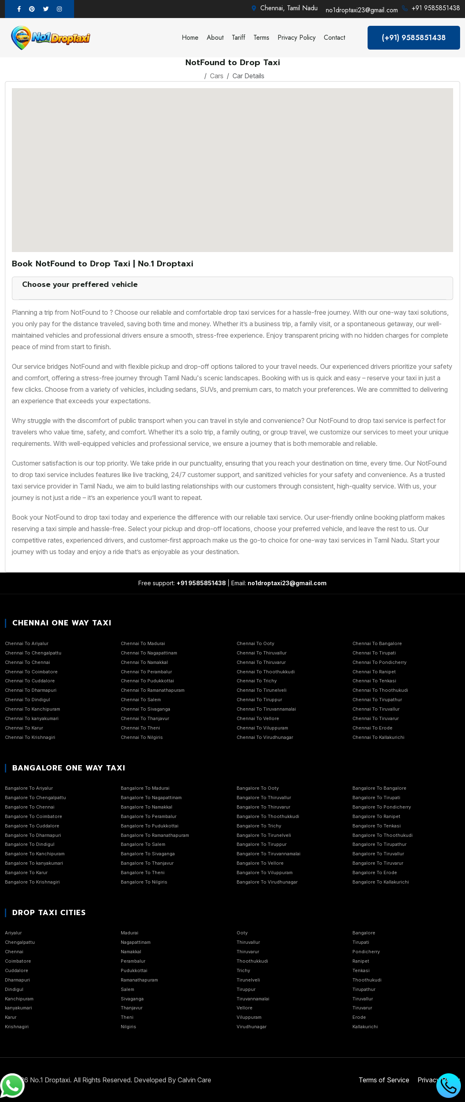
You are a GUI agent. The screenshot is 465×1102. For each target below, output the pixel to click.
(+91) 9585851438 (414, 37)
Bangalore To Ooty (258, 788)
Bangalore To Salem (143, 844)
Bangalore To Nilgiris (144, 882)
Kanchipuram (19, 999)
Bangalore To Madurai (145, 788)
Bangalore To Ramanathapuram (155, 835)
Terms (261, 37)
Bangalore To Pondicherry (381, 807)
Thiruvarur (248, 951)
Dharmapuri (17, 980)
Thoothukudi (366, 980)
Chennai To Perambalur (146, 672)
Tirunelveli (248, 980)
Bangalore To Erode (374, 872)
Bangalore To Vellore (260, 863)
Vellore (245, 1008)
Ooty (242, 933)
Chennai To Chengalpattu (33, 653)
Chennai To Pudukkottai (147, 681)
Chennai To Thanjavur (145, 718)
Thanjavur (131, 1008)
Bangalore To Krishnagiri (32, 882)
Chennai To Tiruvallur (376, 709)
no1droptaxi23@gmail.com (362, 10)
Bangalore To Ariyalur (29, 788)
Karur (10, 1017)
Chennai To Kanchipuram (32, 709)
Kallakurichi (365, 1026)
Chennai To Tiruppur (259, 699)
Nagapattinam (136, 942)
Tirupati (360, 942)
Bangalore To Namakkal (146, 807)
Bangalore (363, 933)
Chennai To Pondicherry (379, 662)
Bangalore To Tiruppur (262, 844)
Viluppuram (249, 1017)
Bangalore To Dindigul (29, 844)
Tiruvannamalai (253, 999)
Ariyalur (13, 933)
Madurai (129, 933)
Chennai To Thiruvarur (261, 662)
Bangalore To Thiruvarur (263, 807)
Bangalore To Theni (143, 872)
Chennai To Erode (372, 728)
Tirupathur (363, 989)
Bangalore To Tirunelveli (264, 835)
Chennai (14, 951)
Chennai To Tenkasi (374, 681)
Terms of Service (384, 1080)
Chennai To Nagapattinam (149, 653)
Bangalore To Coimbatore (33, 816)
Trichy (243, 970)
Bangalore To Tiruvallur (378, 854)
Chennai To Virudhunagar (265, 737)
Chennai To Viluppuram (262, 728)
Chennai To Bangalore (377, 643)
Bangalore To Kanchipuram (35, 854)
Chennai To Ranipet (374, 672)
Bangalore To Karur (26, 872)
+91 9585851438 (436, 8)
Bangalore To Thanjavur (147, 863)
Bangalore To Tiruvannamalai (268, 854)
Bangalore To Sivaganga (148, 854)
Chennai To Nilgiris (142, 737)
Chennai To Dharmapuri (30, 690)
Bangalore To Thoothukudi (382, 835)
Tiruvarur (362, 1008)
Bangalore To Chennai (29, 807)
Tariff (238, 37)
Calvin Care (194, 1080)
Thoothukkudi (252, 961)
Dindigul (14, 989)
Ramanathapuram (139, 980)
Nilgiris (128, 1026)
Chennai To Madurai (143, 643)
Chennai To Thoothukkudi (266, 672)
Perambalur (133, 961)
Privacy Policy (297, 37)
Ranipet (360, 961)
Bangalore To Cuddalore (32, 826)
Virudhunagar (251, 1026)
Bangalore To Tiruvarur (377, 863)
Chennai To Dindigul (27, 699)
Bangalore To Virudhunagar (267, 882)
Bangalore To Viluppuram (265, 872)
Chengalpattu (20, 942)
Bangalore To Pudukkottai (149, 826)
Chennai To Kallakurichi (378, 737)
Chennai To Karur (24, 728)
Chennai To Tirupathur (377, 699)
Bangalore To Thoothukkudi (268, 816)
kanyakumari (18, 1008)
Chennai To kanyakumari (32, 718)
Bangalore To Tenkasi (376, 826)
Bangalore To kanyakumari (34, 863)
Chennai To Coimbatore (31, 672)
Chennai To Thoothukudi (380, 690)
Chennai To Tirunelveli (262, 690)
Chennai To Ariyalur (26, 643)
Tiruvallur (362, 999)
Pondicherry (366, 951)
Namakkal (131, 951)
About (215, 37)
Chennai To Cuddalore (30, 681)
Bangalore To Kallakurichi (380, 882)
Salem (127, 989)
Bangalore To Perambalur (148, 816)
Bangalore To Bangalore (379, 788)
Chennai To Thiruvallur (262, 653)
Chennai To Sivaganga (145, 709)
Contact (334, 37)
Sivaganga (132, 999)
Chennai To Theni (140, 728)
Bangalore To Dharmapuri (33, 835)
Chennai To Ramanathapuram (153, 690)
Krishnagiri (17, 1026)
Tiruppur (246, 989)
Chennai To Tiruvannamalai (266, 709)
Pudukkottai (134, 970)
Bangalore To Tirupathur (379, 844)
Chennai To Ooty (255, 643)
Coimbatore (18, 961)
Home (190, 37)
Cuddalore (16, 970)
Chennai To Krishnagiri (30, 737)
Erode (359, 1017)
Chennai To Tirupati (374, 653)
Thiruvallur (248, 942)
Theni (127, 1017)
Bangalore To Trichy (259, 826)
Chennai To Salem (141, 699)
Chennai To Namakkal (144, 662)
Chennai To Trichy (257, 681)
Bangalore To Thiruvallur (264, 797)
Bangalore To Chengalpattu (35, 797)
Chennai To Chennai (27, 662)
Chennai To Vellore (258, 718)
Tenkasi (361, 970)
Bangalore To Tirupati (376, 797)
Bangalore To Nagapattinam (151, 797)
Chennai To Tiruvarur (375, 718)
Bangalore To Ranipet (376, 816)
